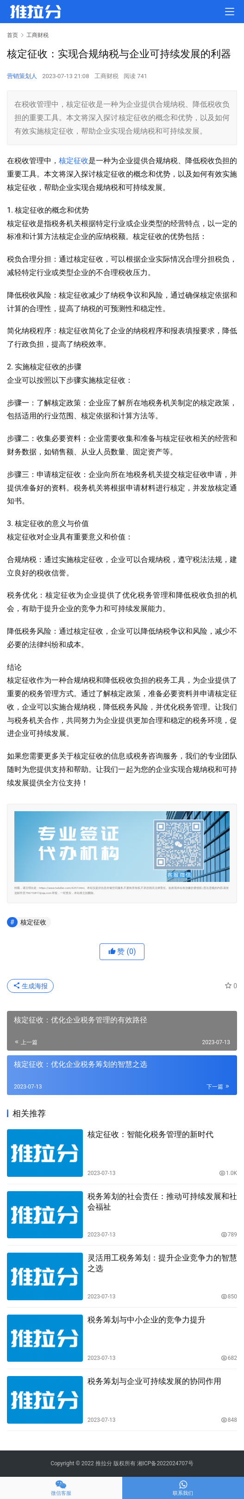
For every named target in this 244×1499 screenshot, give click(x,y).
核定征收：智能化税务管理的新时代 (150, 1134)
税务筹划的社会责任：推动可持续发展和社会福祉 (162, 1201)
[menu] (229, 11)
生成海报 (30, 985)
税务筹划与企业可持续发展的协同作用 (154, 1381)
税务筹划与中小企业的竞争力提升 (147, 1319)
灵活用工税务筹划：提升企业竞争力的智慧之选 (162, 1263)
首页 (12, 35)
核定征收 (73, 160)
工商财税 (106, 76)
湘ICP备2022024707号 (165, 1463)
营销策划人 (22, 76)
